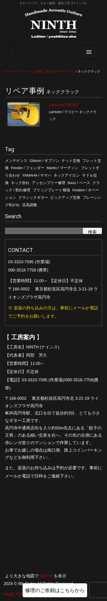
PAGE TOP (14, 594)
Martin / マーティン (63, 168)
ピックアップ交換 (65, 198)
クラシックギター (33, 198)
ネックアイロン (67, 175)
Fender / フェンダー (27, 168)
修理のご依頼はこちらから (55, 590)
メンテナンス (16, 161)
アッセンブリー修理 (48, 183)
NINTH (46, 576)
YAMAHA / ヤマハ (36, 175)
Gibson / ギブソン (44, 161)
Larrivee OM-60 (63, 104)
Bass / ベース (79, 183)
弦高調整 (29, 205)
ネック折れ (20, 183)
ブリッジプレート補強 (51, 190)
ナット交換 (71, 161)
